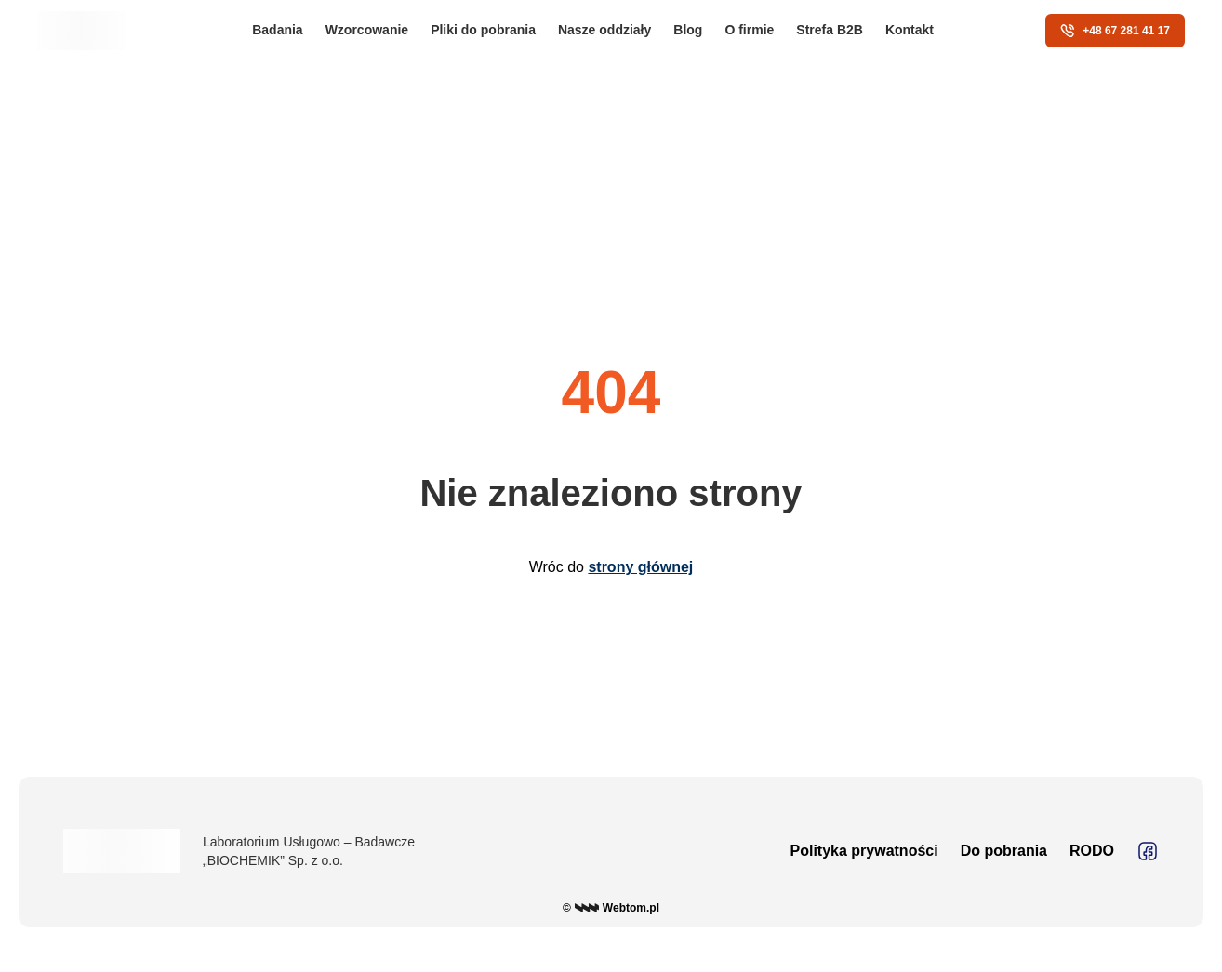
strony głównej (640, 567)
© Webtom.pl (611, 907)
